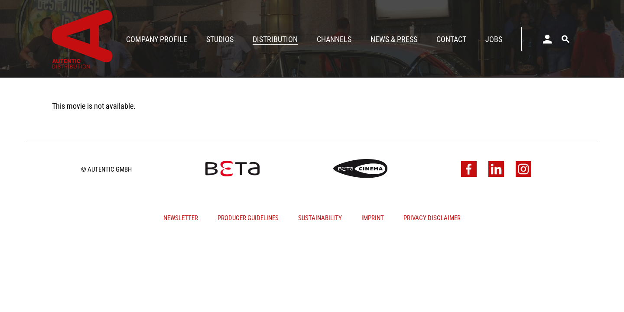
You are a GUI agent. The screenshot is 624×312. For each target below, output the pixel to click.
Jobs (493, 39)
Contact (451, 39)
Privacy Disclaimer (432, 218)
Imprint (372, 218)
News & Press (393, 39)
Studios (220, 39)
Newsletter (180, 218)
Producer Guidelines (248, 218)
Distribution (275, 39)
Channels (334, 39)
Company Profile (156, 39)
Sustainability (320, 218)
